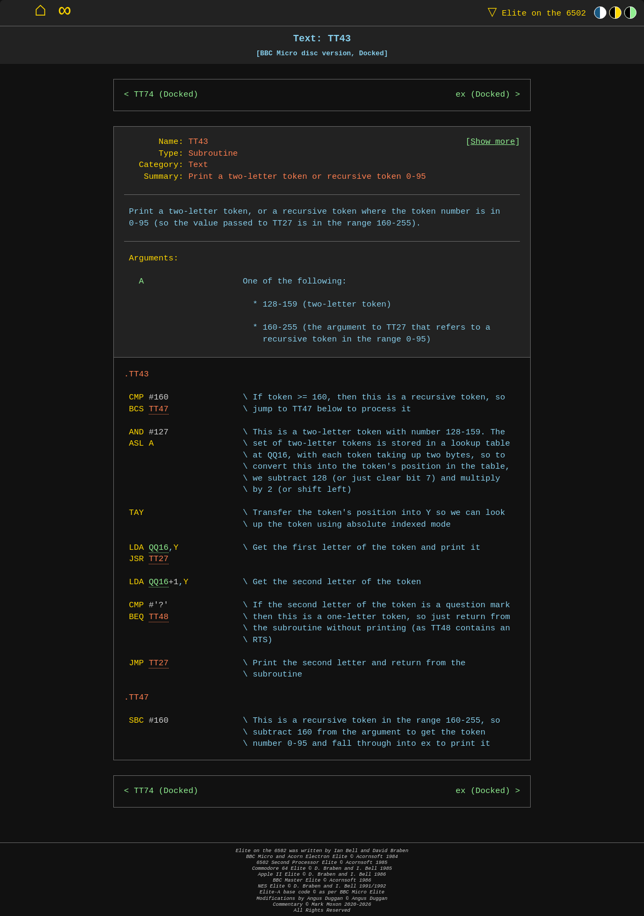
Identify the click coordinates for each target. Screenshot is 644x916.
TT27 (159, 559)
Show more (493, 142)
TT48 (159, 617)
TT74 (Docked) (166, 94)
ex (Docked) (482, 94)
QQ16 (159, 548)
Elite (534, 12)
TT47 (159, 409)
